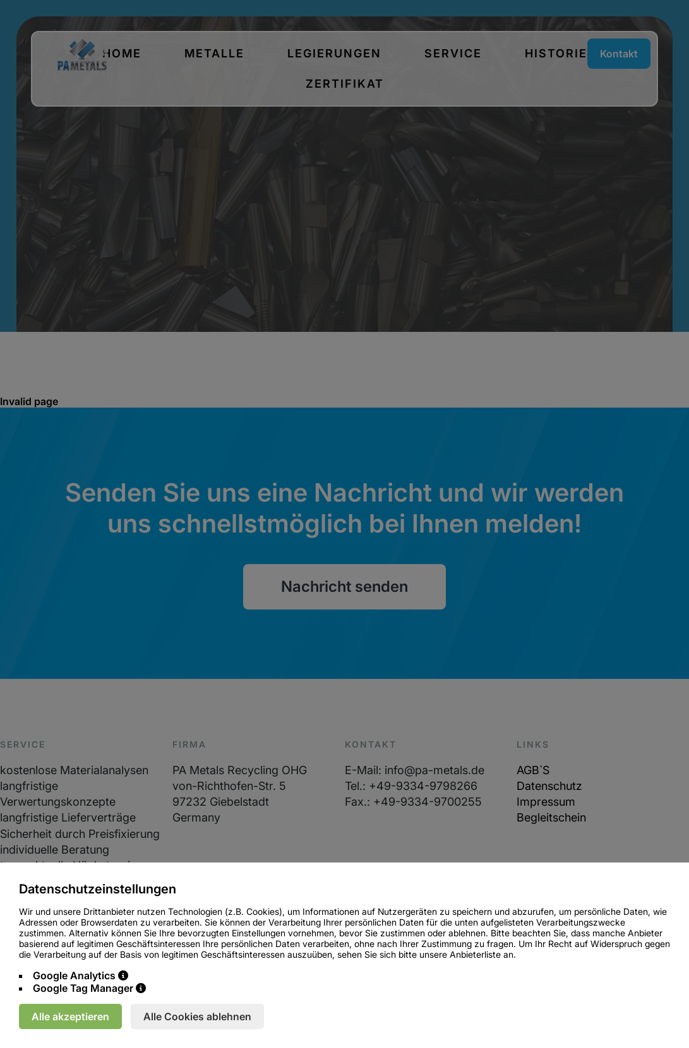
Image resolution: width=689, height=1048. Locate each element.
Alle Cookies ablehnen (197, 1016)
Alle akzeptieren (70, 1016)
